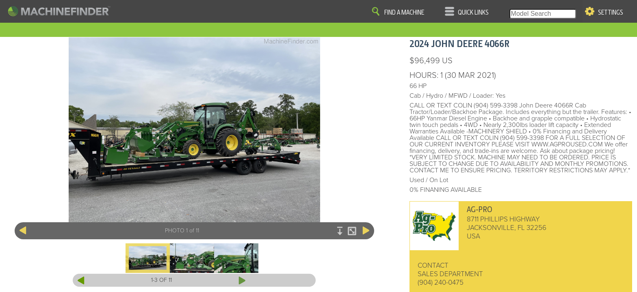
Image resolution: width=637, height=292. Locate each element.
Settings (610, 12)
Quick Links (473, 12)
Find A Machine (404, 12)
